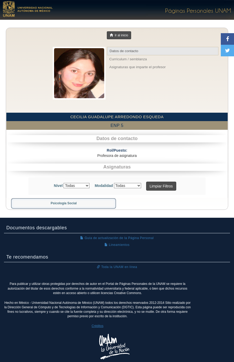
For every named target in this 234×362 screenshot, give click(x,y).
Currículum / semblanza (128, 59)
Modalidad (104, 186)
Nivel (58, 186)
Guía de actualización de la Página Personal (117, 238)
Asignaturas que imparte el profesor (137, 67)
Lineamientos (117, 245)
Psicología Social (64, 203)
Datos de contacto (123, 51)
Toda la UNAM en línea (117, 267)
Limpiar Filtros (161, 186)
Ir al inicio (119, 35)
